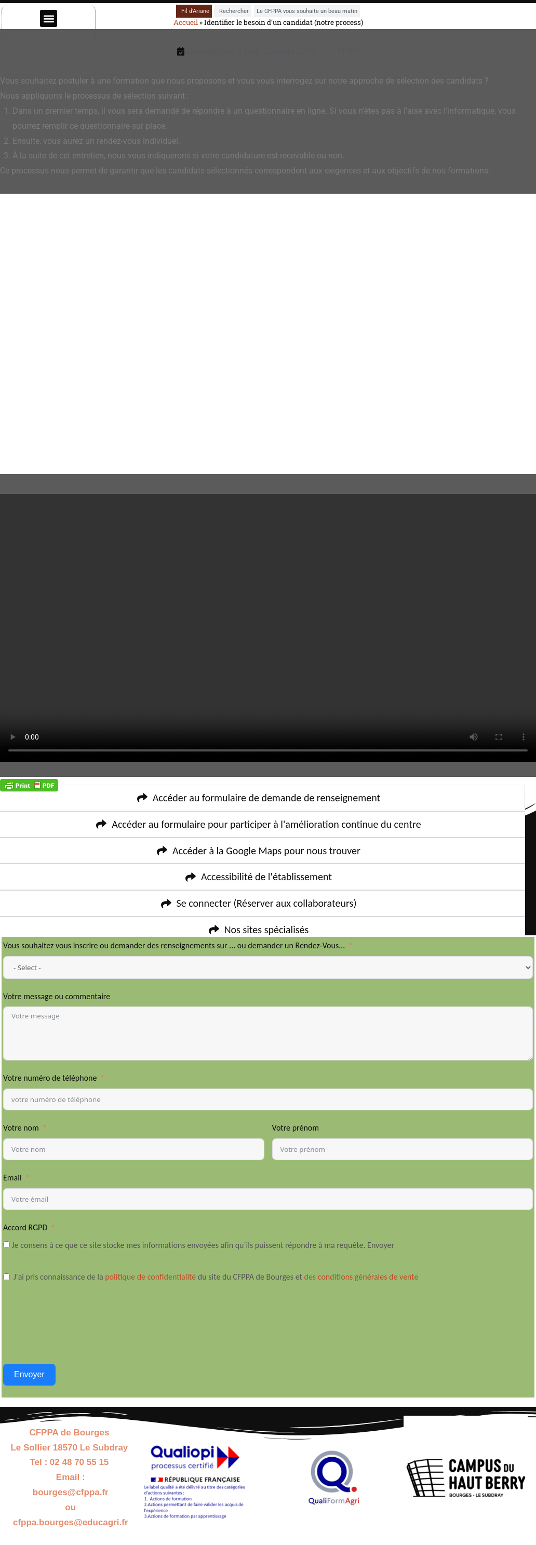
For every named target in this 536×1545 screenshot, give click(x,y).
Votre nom (21, 1128)
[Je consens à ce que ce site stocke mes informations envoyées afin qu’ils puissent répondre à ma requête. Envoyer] (6, 1244)
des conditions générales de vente (362, 1277)
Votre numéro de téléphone (51, 1078)
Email (12, 1178)
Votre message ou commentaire (56, 996)
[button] (48, 18)
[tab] (194, 11)
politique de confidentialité (150, 1277)
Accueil (185, 22)
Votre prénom (295, 1128)
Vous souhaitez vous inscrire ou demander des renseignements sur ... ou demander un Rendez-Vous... (175, 945)
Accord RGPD (25, 1227)
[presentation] (82, 1333)
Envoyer (29, 1374)
